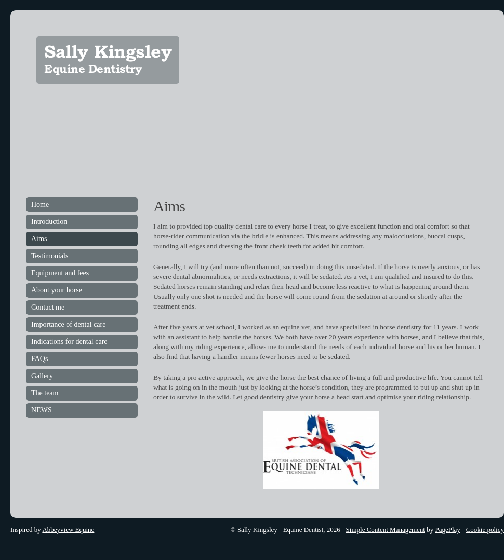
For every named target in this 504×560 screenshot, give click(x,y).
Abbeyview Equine (68, 530)
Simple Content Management (385, 530)
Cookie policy (485, 530)
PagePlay (447, 530)
